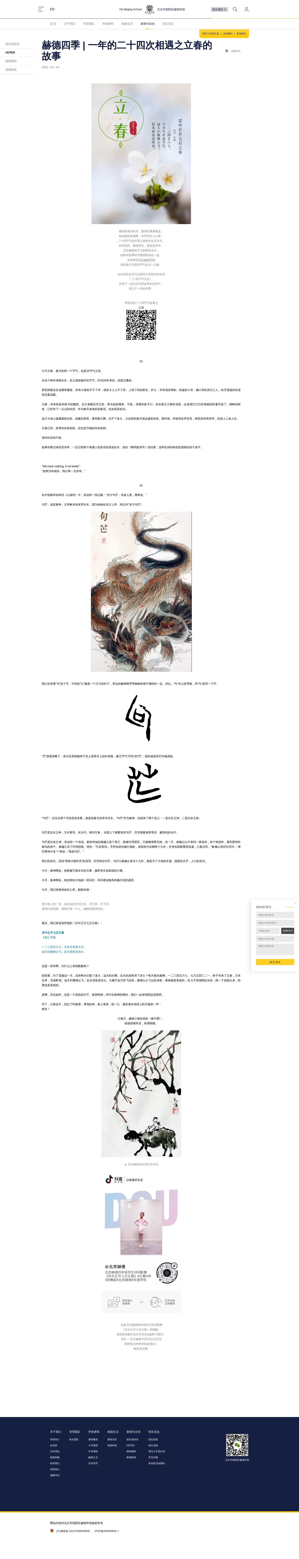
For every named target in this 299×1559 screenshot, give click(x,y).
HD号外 (10, 52)
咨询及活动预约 (156, 1463)
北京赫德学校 (146, 259)
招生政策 (153, 1439)
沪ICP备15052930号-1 (107, 1531)
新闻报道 (11, 69)
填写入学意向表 (210, 33)
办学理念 (55, 1451)
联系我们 (55, 1463)
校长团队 (74, 1439)
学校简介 (55, 1439)
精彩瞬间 (11, 61)
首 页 (53, 23)
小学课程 (93, 1445)
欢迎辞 (53, 1445)
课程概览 (93, 1439)
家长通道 (219, 9)
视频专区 (55, 1475)
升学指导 (93, 1463)
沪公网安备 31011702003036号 (73, 1531)
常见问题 (153, 1457)
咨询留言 (241, 33)
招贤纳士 (55, 1469)
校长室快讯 (12, 44)
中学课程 (93, 1451)
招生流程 (153, 1445)
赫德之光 (93, 1457)
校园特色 (112, 1445)
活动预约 (228, 33)
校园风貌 (55, 1457)
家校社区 (112, 1439)
